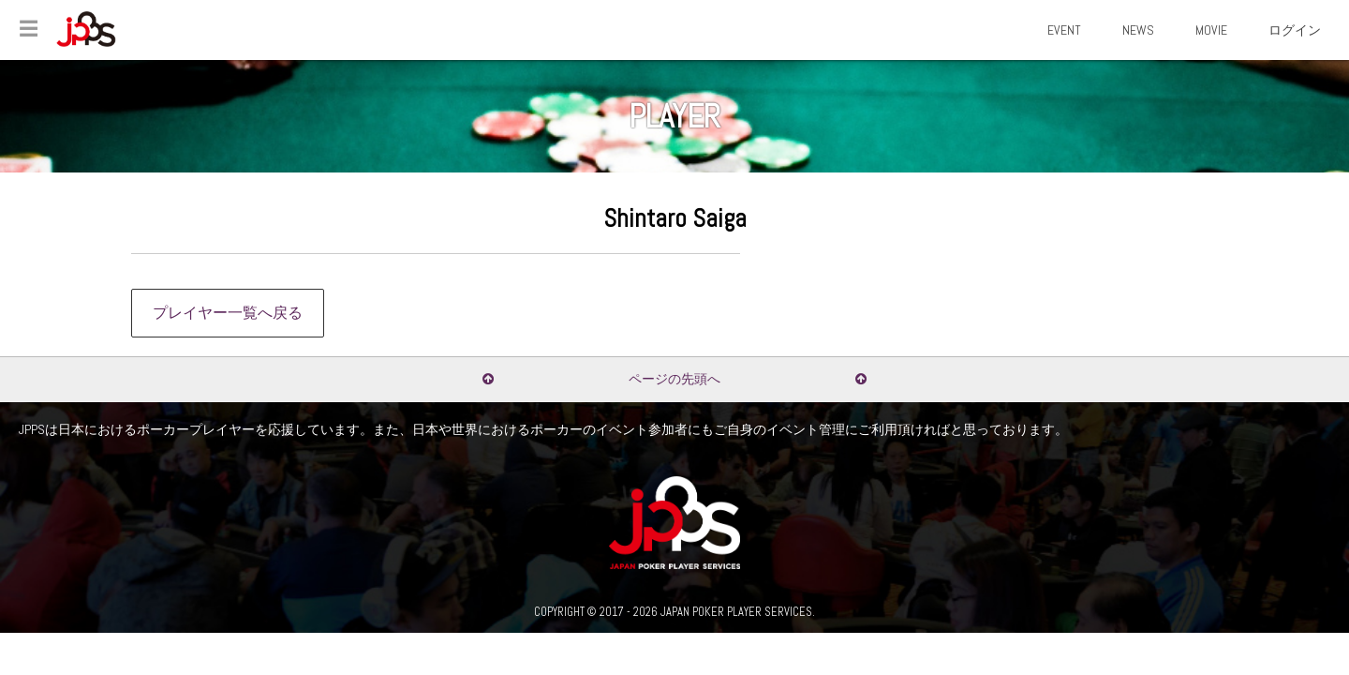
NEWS (1138, 30)
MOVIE (1211, 30)
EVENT (1064, 30)
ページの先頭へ (674, 378)
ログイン (1294, 30)
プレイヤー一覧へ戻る (228, 313)
